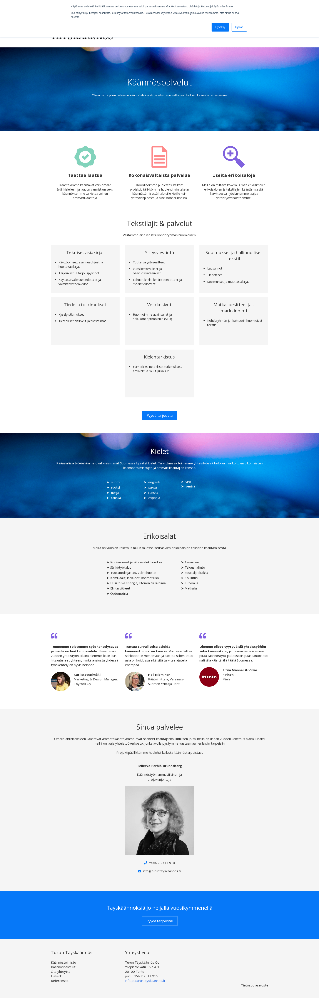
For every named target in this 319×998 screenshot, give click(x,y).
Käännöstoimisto (63, 962)
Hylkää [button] (239, 27)
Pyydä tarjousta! (160, 921)
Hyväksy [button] (220, 27)
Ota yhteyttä (60, 971)
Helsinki (56, 976)
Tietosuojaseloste (254, 985)
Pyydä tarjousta (160, 415)
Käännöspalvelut (63, 967)
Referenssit (59, 980)
